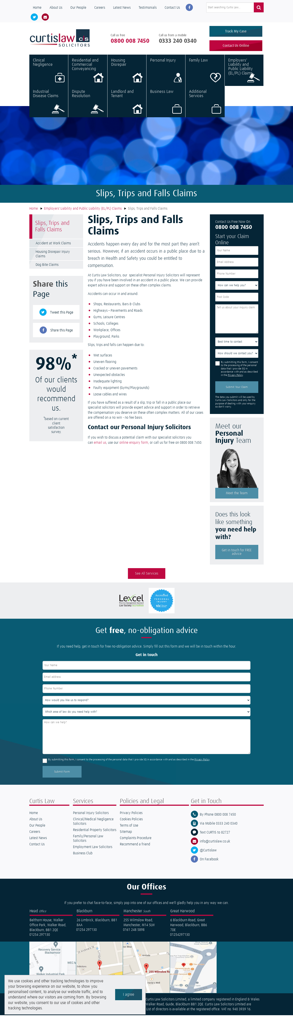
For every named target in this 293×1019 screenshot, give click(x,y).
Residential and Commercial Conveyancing (87, 74)
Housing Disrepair (127, 74)
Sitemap (126, 835)
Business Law (166, 105)
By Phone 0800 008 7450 (218, 818)
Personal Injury (166, 74)
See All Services (146, 577)
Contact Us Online (236, 47)
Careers (99, 7)
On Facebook (209, 863)
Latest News (122, 7)
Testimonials (148, 7)
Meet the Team (237, 497)
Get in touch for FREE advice (237, 555)
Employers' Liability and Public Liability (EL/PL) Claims (244, 74)
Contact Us (172, 7)
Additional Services (205, 105)
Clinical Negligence (49, 74)
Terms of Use (129, 829)
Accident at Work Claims (53, 247)
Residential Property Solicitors (94, 834)
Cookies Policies (131, 823)
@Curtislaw (208, 854)
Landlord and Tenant (127, 105)
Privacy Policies (131, 817)
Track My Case (235, 31)
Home (37, 7)
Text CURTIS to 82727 (215, 836)
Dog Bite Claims (47, 268)
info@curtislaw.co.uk (215, 845)
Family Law (205, 74)
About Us (56, 7)
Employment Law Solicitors (92, 851)
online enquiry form (133, 446)
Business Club (83, 857)
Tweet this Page (61, 316)
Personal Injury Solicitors (91, 817)
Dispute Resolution (87, 105)
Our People (78, 7)
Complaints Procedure (135, 842)
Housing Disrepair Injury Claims (53, 258)
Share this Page (61, 334)
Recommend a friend (135, 848)
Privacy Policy (235, 378)
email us (100, 446)
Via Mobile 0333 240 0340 (218, 827)
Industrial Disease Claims (49, 105)
